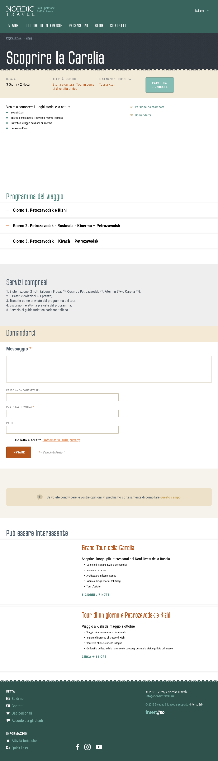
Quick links (17, 748)
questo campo (170, 497)
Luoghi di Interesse (44, 26)
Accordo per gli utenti (24, 720)
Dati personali (19, 713)
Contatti (118, 26)
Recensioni (78, 26)
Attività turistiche (21, 740)
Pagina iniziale (14, 38)
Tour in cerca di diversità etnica (73, 86)
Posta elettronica (19, 406)
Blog (99, 26)
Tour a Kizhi (107, 84)
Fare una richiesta (160, 85)
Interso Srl (196, 704)
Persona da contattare (22, 390)
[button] (202, 10)
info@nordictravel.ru (160, 696)
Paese (10, 423)
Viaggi (14, 26)
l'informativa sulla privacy (61, 440)
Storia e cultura (64, 84)
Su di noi (15, 698)
